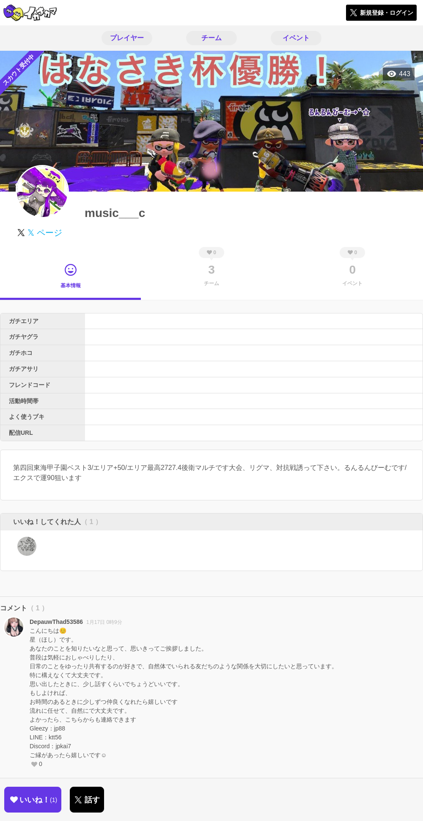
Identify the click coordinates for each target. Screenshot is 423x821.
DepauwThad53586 (56, 621)
